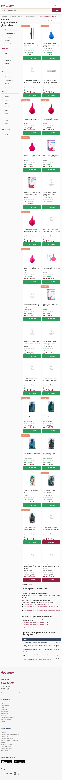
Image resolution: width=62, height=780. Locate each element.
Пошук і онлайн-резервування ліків (10, 734)
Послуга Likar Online (6, 748)
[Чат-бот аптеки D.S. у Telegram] (15, 774)
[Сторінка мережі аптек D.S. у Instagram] (6, 774)
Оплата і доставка (6, 746)
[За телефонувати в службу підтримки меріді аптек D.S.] (51, 6)
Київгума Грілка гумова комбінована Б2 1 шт (36, 624)
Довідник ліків (4, 750)
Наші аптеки (4, 736)
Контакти (3, 715)
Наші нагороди (5, 705)
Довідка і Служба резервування (9, 740)
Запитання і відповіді (6, 744)
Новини (3, 707)
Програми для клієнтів (7, 738)
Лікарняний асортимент (16, 16)
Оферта (3, 721)
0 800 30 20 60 (7, 683)
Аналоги (51, 542)
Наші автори (4, 713)
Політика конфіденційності (8, 717)
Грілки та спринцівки (30, 16)
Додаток (3, 742)
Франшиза (4, 709)
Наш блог (3, 732)
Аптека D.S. (4, 16)
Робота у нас (4, 711)
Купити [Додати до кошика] (32, 58)
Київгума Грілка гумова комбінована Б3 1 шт (36, 622)
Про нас (3, 703)
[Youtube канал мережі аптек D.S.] (11, 774)
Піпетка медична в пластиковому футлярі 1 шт (36, 604)
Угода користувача (6, 719)
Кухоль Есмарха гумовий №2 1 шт (33, 626)
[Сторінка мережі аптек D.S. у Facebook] (2, 774)
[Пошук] (56, 10)
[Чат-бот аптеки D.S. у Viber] (19, 774)
